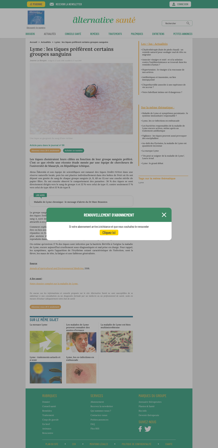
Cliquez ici (109, 232)
